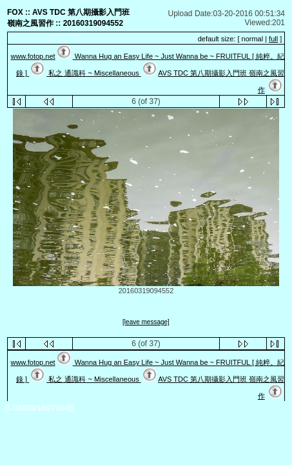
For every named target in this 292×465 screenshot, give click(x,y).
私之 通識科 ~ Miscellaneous (93, 73)
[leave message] (146, 322)
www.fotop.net (32, 56)
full (273, 39)
